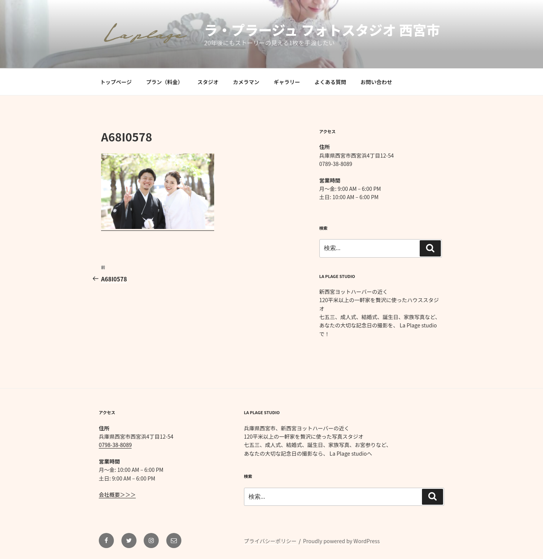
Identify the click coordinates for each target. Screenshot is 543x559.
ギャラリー (287, 82)
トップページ (116, 82)
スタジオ (208, 82)
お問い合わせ (376, 82)
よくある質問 (330, 82)
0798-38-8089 (115, 444)
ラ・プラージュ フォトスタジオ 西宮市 (322, 29)
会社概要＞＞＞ (117, 494)
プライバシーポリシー (270, 541)
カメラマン (246, 82)
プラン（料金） (164, 82)
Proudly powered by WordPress (341, 541)
